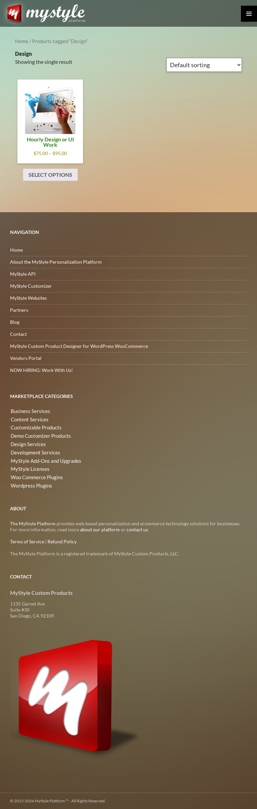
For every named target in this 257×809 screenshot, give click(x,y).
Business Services (28, 411)
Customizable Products (34, 427)
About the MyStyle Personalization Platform (56, 262)
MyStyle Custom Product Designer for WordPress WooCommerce (79, 346)
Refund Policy (62, 541)
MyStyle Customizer (31, 286)
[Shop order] (204, 65)
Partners (19, 310)
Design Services (26, 443)
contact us (137, 529)
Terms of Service (27, 541)
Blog (14, 322)
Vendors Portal (25, 358)
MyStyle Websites (28, 298)
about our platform (100, 529)
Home (21, 41)
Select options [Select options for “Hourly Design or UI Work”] (50, 174)
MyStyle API (22, 274)
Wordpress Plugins (30, 483)
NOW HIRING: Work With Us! (41, 370)
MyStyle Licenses (27, 467)
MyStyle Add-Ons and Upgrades (43, 459)
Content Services (27, 419)
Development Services (33, 451)
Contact (18, 334)
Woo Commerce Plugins (35, 475)
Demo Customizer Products (39, 435)
